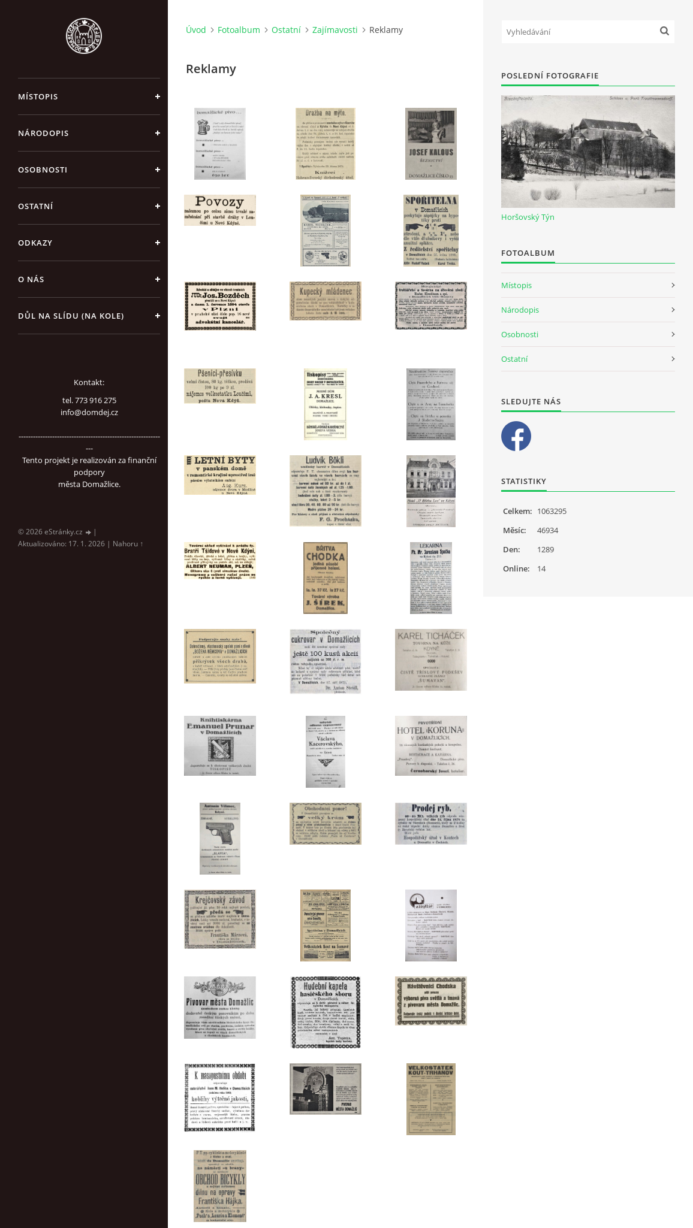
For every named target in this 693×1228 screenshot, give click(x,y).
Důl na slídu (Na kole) (71, 315)
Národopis (43, 133)
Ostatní (35, 206)
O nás (31, 279)
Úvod (196, 29)
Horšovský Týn (528, 216)
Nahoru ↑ (128, 544)
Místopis (38, 96)
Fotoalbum (239, 29)
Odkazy (35, 242)
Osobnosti (43, 169)
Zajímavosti (335, 29)
